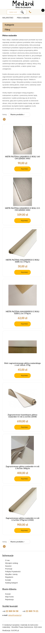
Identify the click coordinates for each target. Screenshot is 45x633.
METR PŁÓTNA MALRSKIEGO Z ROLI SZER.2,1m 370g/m (22, 313)
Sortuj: (4, 114)
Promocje (8, 569)
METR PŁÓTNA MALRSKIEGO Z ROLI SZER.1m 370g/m (22, 261)
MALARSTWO (7, 18)
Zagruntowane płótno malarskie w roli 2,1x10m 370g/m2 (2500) (22, 519)
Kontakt (8, 580)
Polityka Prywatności (13, 572)
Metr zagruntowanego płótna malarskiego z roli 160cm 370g (22, 364)
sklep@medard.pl (14, 615)
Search (22, 12)
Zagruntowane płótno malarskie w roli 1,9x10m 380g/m (22, 468)
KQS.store (38, 627)
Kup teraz (24, 169)
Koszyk (8, 594)
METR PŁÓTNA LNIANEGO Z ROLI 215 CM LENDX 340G (22, 209)
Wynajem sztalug (11, 563)
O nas (7, 560)
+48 (30, 12)
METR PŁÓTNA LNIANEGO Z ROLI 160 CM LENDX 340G (22, 158)
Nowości (8, 566)
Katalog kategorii (11, 583)
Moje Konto (9, 597)
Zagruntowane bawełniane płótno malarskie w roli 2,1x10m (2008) (22, 416)
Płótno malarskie (23, 18)
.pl (15, 630)
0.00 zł (41, 10)
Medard (22, 4)
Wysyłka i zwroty (11, 574)
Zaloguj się (35, 12)
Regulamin (9, 577)
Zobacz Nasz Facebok (41, 3)
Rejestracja (9, 599)
